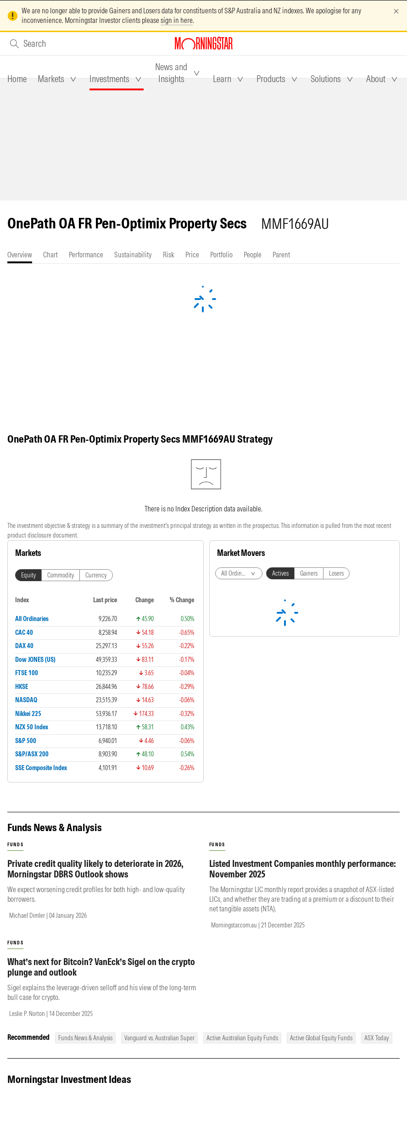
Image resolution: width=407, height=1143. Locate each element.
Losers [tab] (336, 573)
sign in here (177, 20)
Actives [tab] (280, 573)
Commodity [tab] (60, 575)
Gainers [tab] (309, 573)
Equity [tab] (28, 575)
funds (15, 845)
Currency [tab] (96, 575)
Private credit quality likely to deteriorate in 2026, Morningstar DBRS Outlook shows (95, 868)
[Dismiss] (396, 11)
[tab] (17, 78)
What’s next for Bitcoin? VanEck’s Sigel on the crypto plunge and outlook (101, 966)
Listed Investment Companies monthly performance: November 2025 (302, 868)
